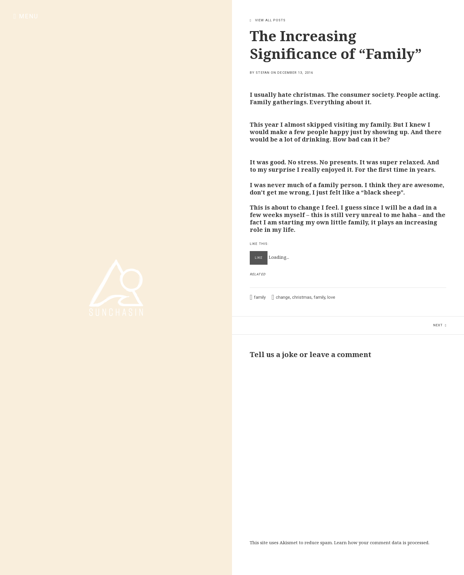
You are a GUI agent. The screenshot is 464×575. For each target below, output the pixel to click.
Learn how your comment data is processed (381, 542)
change (283, 297)
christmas (302, 297)
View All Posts (270, 20)
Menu (28, 16)
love (331, 297)
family (260, 297)
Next (448, 322)
